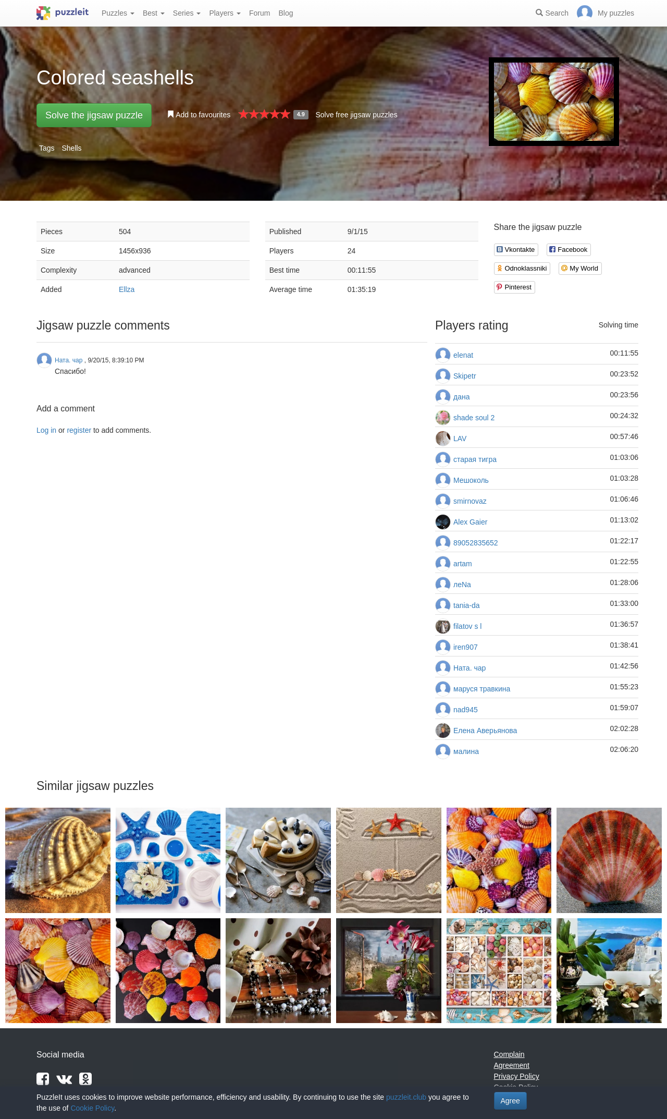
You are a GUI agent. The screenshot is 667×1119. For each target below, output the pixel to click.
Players (225, 13)
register (79, 430)
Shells (71, 148)
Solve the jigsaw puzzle (94, 115)
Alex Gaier (470, 522)
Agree (510, 1101)
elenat (463, 355)
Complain (509, 1054)
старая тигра (475, 459)
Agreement (511, 1065)
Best (154, 13)
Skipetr (464, 376)
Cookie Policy (92, 1108)
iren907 (465, 647)
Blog (285, 13)
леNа (462, 584)
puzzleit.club (406, 1097)
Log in (46, 430)
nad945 (465, 710)
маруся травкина (481, 689)
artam (462, 564)
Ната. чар (469, 668)
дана (461, 397)
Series (187, 13)
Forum (259, 13)
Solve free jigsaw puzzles (356, 115)
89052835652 (475, 543)
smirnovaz (470, 501)
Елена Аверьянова (485, 730)
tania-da (466, 605)
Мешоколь (471, 480)
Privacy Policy (516, 1076)
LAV (459, 438)
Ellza (126, 289)
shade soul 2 (474, 417)
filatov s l (467, 626)
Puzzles (118, 13)
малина (466, 751)
